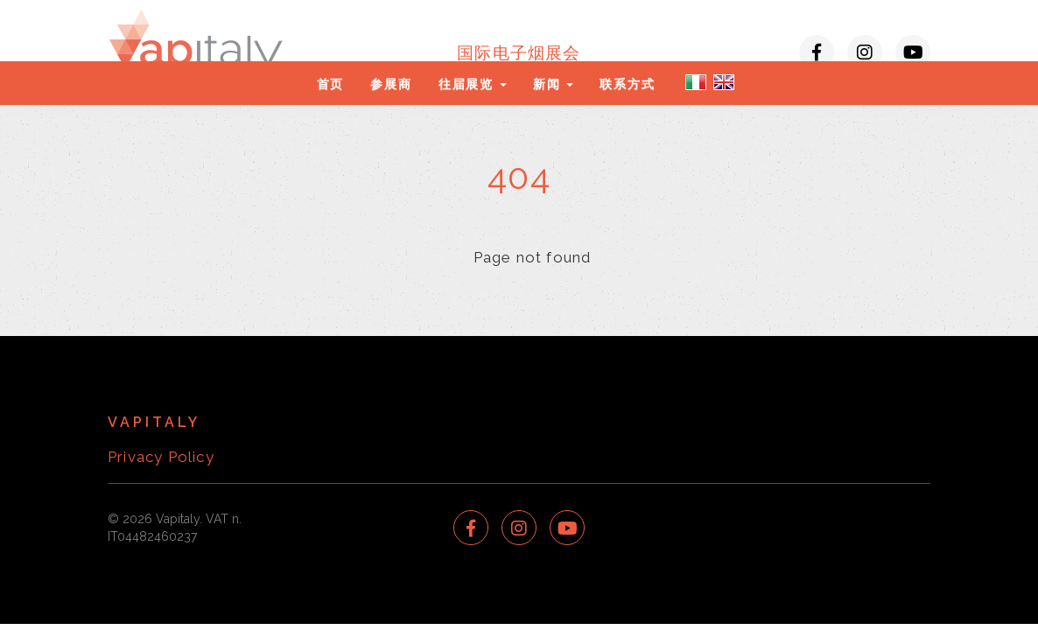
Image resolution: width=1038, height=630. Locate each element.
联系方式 (627, 84)
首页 (331, 84)
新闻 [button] (553, 84)
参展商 (390, 84)
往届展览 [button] (472, 84)
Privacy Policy (161, 457)
